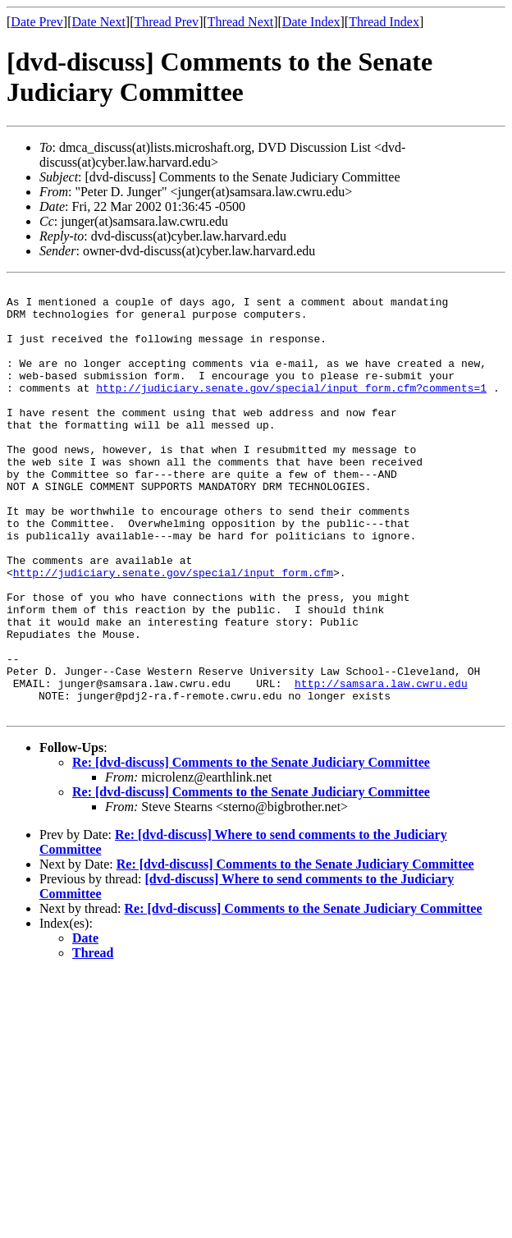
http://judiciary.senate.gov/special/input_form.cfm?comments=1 (291, 409)
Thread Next (240, 22)
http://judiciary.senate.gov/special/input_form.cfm (173, 631)
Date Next (99, 22)
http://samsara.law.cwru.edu (381, 764)
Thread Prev (166, 22)
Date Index (311, 22)
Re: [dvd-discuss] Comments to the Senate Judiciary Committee (251, 848)
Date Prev (37, 22)
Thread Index (384, 22)
